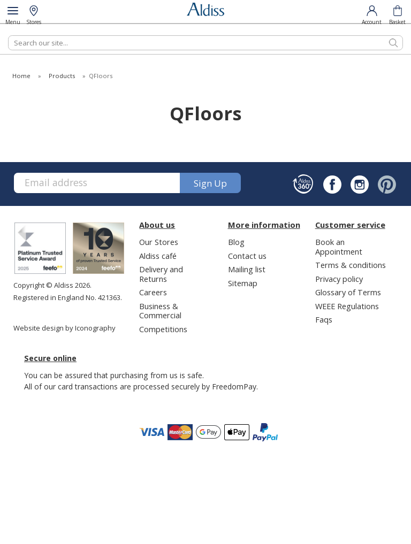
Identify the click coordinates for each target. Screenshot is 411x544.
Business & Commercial (160, 310)
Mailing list (246, 269)
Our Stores (158, 241)
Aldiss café (158, 255)
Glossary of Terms (348, 292)
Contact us (247, 255)
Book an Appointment (338, 246)
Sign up (210, 183)
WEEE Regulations (347, 306)
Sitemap (242, 283)
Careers (153, 292)
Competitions (163, 329)
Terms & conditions (350, 264)
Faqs (323, 319)
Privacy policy (339, 278)
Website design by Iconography (64, 328)
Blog (236, 241)
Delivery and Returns (161, 274)
